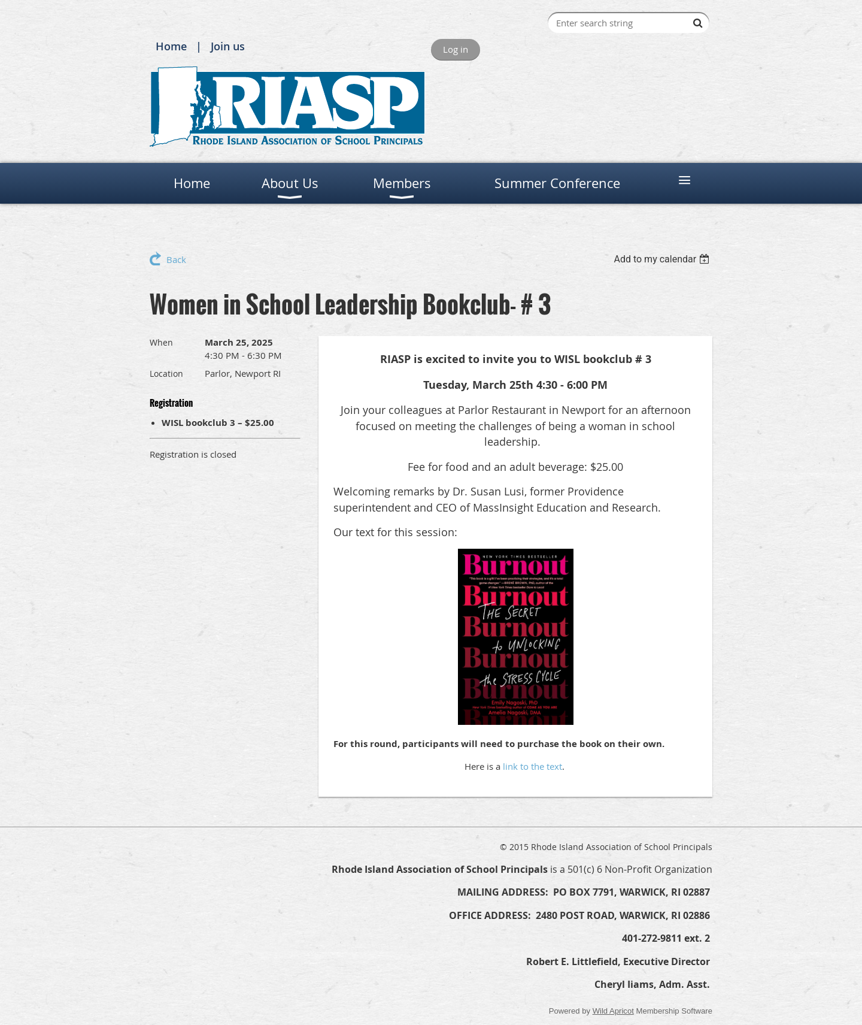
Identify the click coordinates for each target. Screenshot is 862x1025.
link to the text (532, 766)
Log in (455, 49)
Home (171, 46)
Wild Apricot (613, 1010)
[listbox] (663, 259)
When (161, 342)
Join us (228, 46)
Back (176, 259)
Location (166, 373)
